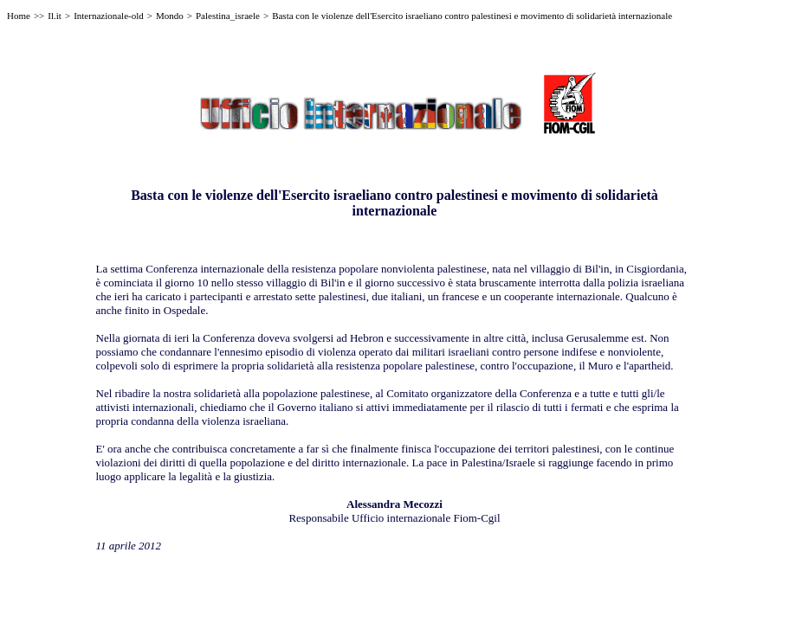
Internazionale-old (109, 15)
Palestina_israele (228, 15)
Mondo (170, 15)
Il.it (54, 15)
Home (18, 15)
